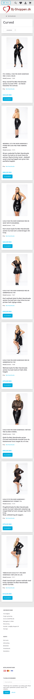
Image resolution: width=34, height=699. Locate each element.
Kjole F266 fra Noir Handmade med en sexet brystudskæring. (16, 222)
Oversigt (5, 629)
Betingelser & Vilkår (8, 621)
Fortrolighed (6, 613)
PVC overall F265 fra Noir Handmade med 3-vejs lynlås (16, 75)
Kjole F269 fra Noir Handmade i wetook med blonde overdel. (17, 431)
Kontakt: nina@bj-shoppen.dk (11, 626)
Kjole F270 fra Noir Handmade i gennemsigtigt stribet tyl (14, 500)
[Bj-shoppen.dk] (17, 9)
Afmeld (13, 692)
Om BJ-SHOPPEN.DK (8, 618)
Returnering (6, 624)
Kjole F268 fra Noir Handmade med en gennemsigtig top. (16, 361)
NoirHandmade (10, 89)
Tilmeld (7, 692)
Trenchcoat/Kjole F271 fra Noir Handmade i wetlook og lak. (14, 574)
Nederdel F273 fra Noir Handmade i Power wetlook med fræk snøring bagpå (15, 145)
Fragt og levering (7, 616)
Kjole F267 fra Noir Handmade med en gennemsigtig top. (16, 291)
